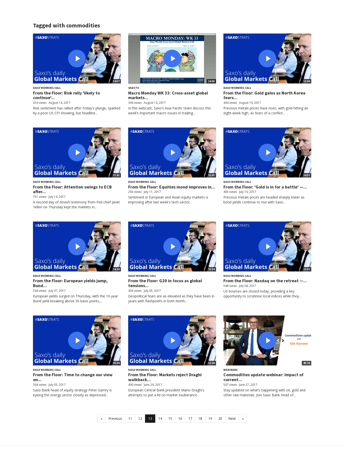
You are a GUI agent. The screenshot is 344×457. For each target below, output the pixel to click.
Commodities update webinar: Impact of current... (263, 377)
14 (160, 418)
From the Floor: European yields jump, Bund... (70, 283)
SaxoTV (133, 88)
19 (210, 418)
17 (190, 418)
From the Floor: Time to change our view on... (73, 377)
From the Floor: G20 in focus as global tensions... (165, 283)
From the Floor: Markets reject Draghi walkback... (165, 377)
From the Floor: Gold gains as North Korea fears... (264, 95)
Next (232, 418)
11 (130, 418)
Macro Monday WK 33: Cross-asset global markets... (168, 95)
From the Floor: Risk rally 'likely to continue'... (66, 95)
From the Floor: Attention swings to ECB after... (72, 189)
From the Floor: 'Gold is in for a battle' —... (265, 187)
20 (220, 418)
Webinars (230, 370)
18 (200, 418)
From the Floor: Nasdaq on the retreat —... (265, 280)
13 (150, 418)
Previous (115, 418)
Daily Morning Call (47, 88)
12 (140, 418)
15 (170, 418)
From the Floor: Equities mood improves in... (171, 187)
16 (180, 418)
